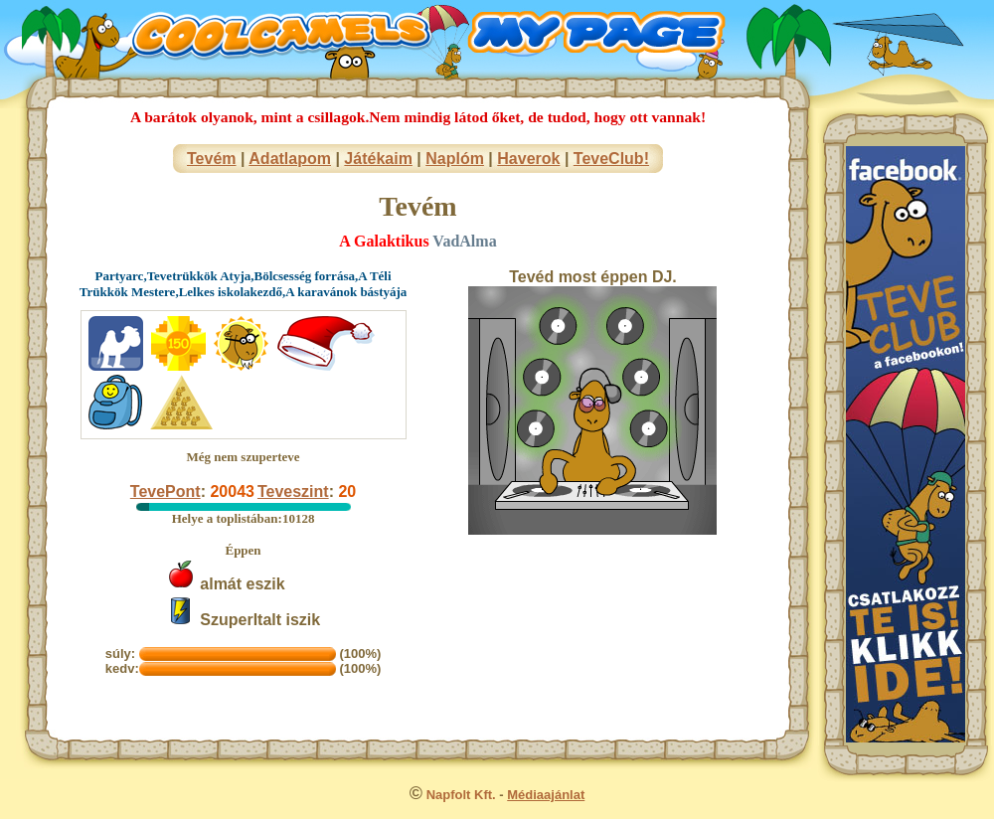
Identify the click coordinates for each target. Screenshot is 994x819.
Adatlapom (289, 158)
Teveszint (293, 491)
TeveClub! (611, 158)
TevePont (165, 491)
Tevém (212, 158)
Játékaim (378, 158)
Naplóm (454, 158)
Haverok (528, 158)
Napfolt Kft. (461, 794)
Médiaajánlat (545, 794)
